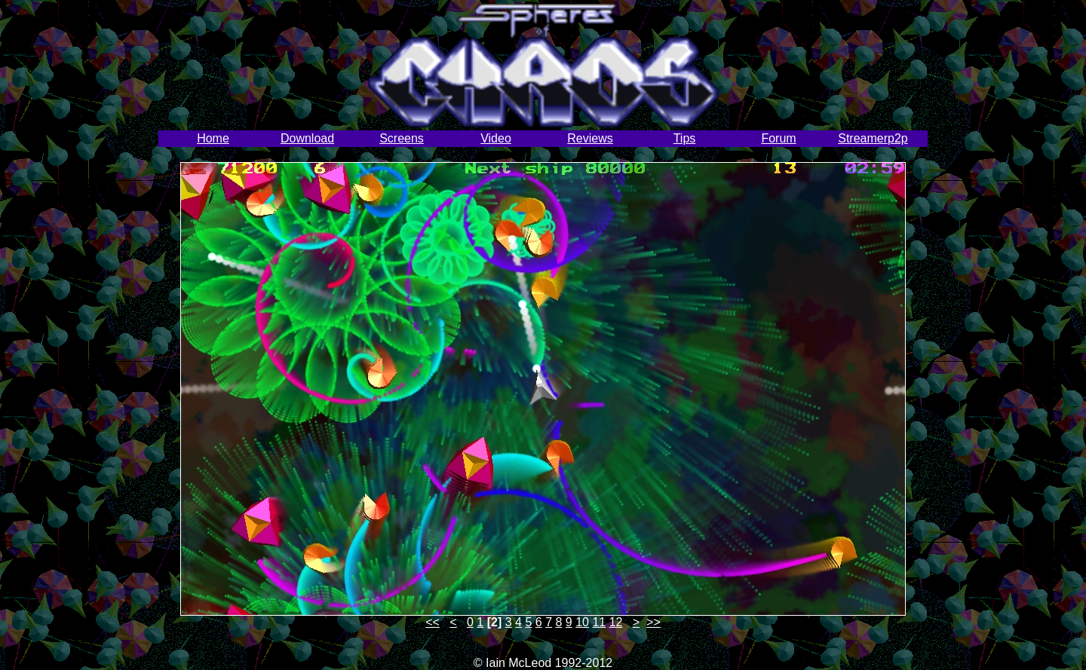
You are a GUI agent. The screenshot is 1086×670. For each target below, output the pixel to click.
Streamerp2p (873, 138)
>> (653, 622)
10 (582, 622)
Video (495, 138)
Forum (778, 138)
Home (213, 138)
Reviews (589, 138)
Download (307, 138)
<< (432, 622)
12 (616, 622)
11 (599, 622)
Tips (684, 138)
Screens (401, 138)
